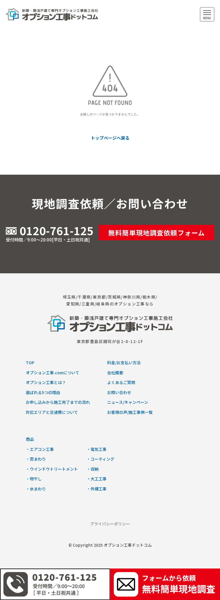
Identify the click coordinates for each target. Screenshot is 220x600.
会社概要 (115, 372)
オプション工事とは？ (46, 382)
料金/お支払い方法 (124, 362)
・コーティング (100, 459)
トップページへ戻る (110, 138)
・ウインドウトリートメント (52, 469)
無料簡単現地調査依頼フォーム (156, 232)
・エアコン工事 (40, 449)
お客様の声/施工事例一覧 (130, 412)
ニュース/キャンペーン (127, 402)
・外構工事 (97, 489)
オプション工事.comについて (52, 372)
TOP (30, 362)
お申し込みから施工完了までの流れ (58, 402)
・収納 (93, 469)
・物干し (34, 479)
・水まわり (36, 489)
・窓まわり (36, 459)
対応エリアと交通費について (52, 412)
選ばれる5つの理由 (43, 392)
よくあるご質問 (121, 382)
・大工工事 (97, 479)
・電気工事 (97, 449)
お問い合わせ (119, 392)
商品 (30, 439)
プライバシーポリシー (110, 524)
